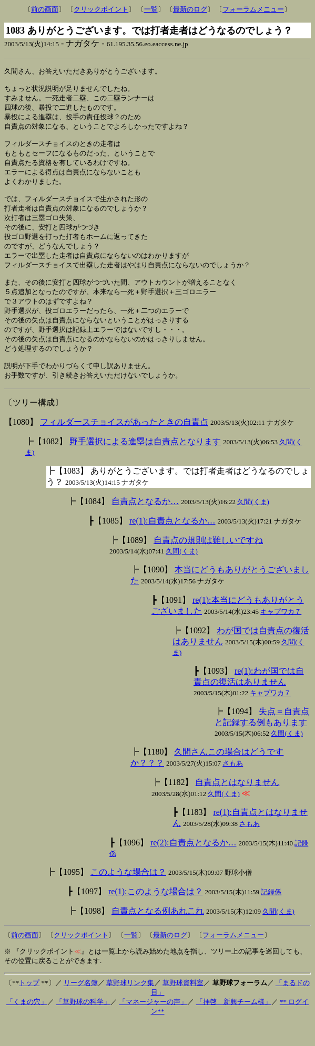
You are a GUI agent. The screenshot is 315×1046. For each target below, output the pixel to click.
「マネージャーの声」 (153, 1025)
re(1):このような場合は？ (155, 914)
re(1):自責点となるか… (172, 543)
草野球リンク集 (130, 1006)
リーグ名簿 (81, 1006)
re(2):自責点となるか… (193, 865)
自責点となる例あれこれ (157, 933)
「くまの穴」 (26, 1025)
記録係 (271, 915)
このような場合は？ (128, 895)
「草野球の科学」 (83, 1025)
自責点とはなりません (237, 805)
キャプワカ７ (280, 635)
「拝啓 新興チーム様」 (233, 1025)
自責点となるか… (145, 524)
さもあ (232, 786)
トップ (29, 1006)
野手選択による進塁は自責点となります (145, 464)
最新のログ (190, 9)
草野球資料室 (183, 1006)
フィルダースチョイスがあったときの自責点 (124, 445)
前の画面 (44, 9)
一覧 (151, 9)
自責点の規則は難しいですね (208, 563)
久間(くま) (253, 525)
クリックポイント (101, 9)
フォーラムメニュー (253, 9)
